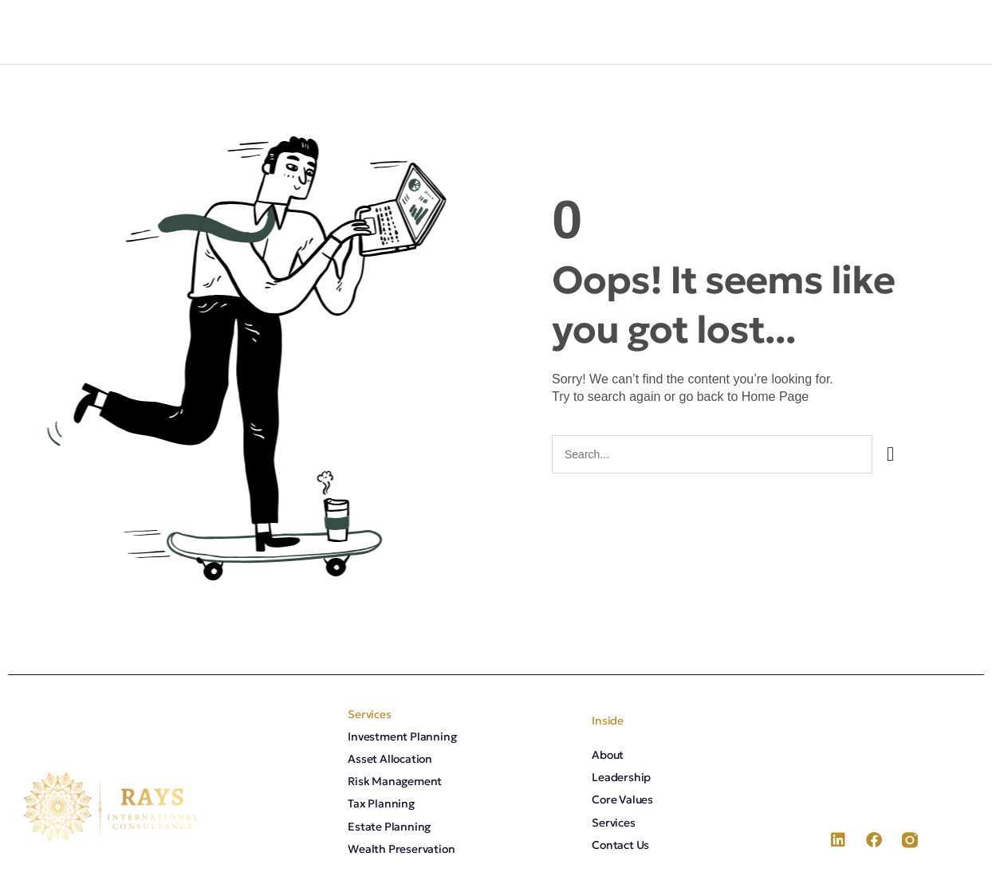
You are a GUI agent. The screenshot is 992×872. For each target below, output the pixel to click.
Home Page (775, 396)
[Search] (890, 454)
